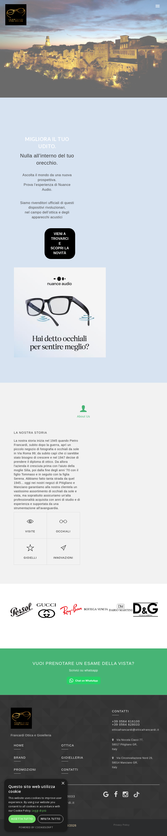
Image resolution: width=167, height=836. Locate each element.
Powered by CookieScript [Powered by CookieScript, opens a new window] (36, 827)
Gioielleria (72, 757)
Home (19, 745)
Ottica (67, 745)
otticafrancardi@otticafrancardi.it (135, 729)
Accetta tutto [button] (22, 819)
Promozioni (25, 769)
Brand (20, 757)
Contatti (69, 769)
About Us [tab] (83, 411)
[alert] (36, 805)
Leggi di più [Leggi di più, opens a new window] (39, 810)
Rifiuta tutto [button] (50, 819)
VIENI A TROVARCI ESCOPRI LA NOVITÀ (59, 243)
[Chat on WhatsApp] (83, 680)
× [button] (62, 783)
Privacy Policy (121, 825)
